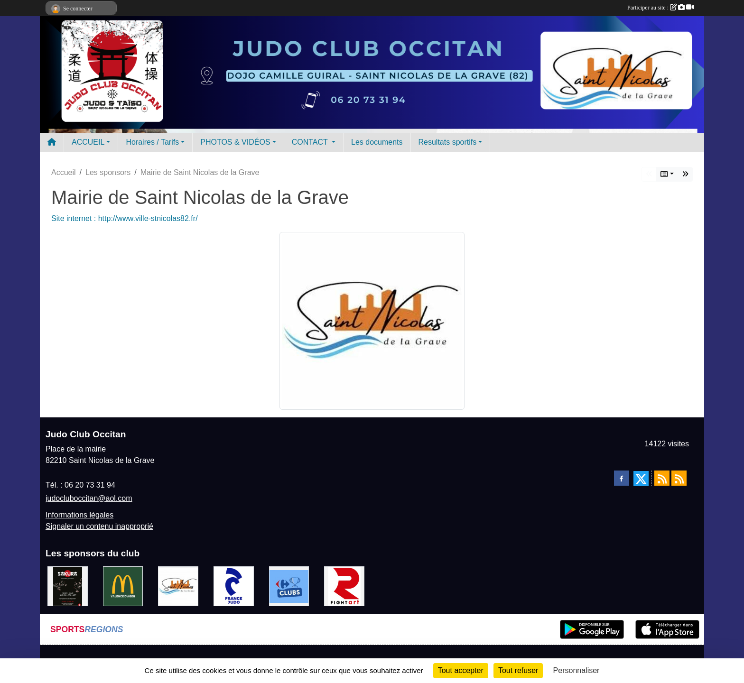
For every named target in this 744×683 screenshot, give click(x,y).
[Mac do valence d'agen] (123, 585)
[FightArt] (344, 585)
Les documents (377, 142)
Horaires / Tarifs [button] (152, 142)
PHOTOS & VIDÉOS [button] (235, 142)
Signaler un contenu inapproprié (99, 526)
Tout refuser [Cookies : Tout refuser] (518, 670)
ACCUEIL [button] (88, 142)
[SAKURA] (67, 585)
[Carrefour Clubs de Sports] (289, 585)
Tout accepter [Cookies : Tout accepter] (461, 670)
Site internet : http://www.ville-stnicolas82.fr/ (124, 218)
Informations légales (79, 515)
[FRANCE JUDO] (234, 585)
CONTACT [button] (311, 142)
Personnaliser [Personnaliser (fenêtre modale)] (576, 670)
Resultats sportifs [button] (447, 142)
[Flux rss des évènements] (679, 478)
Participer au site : (660, 7)
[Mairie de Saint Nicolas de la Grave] (178, 585)
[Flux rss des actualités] (662, 478)
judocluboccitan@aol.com (89, 498)
